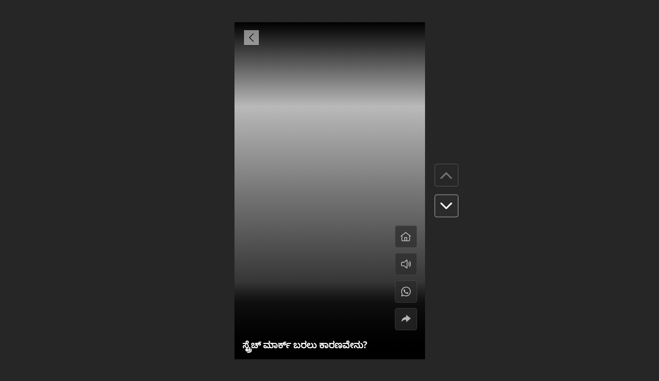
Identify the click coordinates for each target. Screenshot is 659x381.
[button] (446, 206)
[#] (406, 291)
